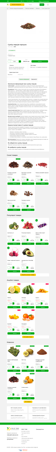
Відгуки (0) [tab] (34, 79)
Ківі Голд (24, 359)
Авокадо (24, 297)
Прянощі (38, 8)
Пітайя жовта (25, 387)
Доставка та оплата (25, 431)
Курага (37, 297)
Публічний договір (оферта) (27, 438)
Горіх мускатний (11, 200)
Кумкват (9, 323)
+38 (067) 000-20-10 (12, 435)
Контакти (23, 443)
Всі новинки (28, 401)
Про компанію (24, 436)
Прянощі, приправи (29, 8)
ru (23, 1)
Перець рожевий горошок (42, 172)
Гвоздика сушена (26, 200)
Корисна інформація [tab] (24, 79)
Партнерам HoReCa (25, 432)
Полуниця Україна (26, 232)
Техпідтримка (24, 441)
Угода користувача (25, 440)
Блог (22, 434)
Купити (40, 61)
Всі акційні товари (28, 336)
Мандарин (24, 323)
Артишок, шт (10, 232)
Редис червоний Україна (13, 260)
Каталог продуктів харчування (16, 8)
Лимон (9, 297)
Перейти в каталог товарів (28, 274)
